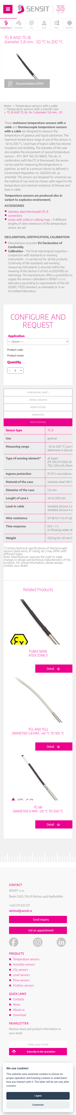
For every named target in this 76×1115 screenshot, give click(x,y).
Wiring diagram (38, 399)
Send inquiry (41, 919)
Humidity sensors (24, 964)
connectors (15, 215)
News (16, 1004)
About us (19, 1010)
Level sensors (21, 975)
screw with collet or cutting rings (29, 219)
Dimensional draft (38, 392)
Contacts (18, 999)
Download (38, 414)
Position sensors (23, 985)
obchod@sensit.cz (20, 911)
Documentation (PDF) (26, 83)
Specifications (38, 422)
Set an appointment (41, 930)
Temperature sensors (26, 959)
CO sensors (20, 969)
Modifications (38, 407)
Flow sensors (21, 980)
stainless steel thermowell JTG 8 (28, 211)
